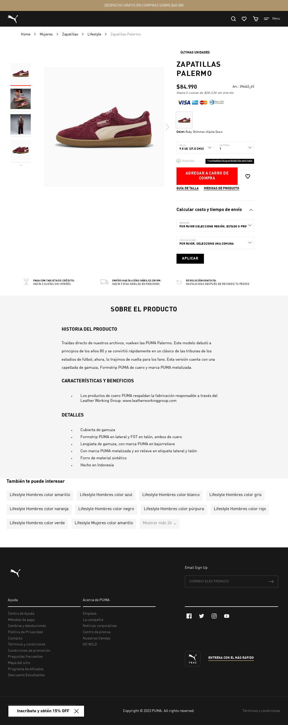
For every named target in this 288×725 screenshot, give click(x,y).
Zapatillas (70, 34)
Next (167, 127)
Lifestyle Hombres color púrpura (174, 509)
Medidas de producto (221, 188)
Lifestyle (94, 34)
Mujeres (47, 34)
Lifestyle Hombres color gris (235, 495)
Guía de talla (188, 188)
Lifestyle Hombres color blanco (170, 495)
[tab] (215, 210)
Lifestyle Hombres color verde (37, 523)
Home (26, 34)
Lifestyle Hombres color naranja (39, 509)
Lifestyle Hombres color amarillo (40, 495)
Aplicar (190, 258)
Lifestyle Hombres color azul (106, 495)
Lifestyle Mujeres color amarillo (104, 523)
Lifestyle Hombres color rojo (240, 509)
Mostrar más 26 (157, 523)
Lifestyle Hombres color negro (106, 509)
